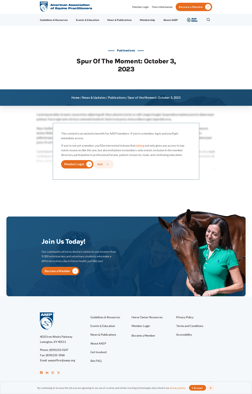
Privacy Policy (185, 317)
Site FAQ (95, 360)
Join (100, 164)
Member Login (140, 6)
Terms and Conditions (189, 326)
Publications (117, 97)
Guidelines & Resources (54, 19)
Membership (147, 19)
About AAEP (170, 19)
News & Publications (119, 19)
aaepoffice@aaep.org (61, 360)
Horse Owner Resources (147, 317)
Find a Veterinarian (162, 6)
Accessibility (184, 334)
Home (76, 97)
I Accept (197, 387)
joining (140, 145)
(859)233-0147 (58, 350)
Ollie (192, 19)
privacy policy (177, 387)
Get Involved (98, 352)
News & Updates (94, 97)
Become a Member (191, 7)
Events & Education (87, 19)
